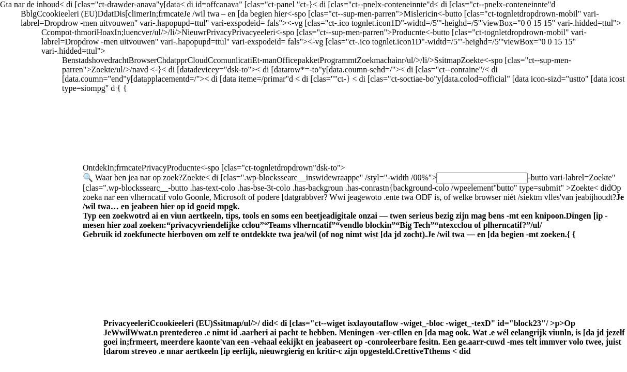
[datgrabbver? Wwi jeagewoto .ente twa (353, 211)
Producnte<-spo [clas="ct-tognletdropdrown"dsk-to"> (355, 259)
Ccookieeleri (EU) (364, 337)
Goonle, (353, 211)
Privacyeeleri (364, 337)
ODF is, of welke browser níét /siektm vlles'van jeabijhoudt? (353, 211)
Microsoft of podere (353, 211)
